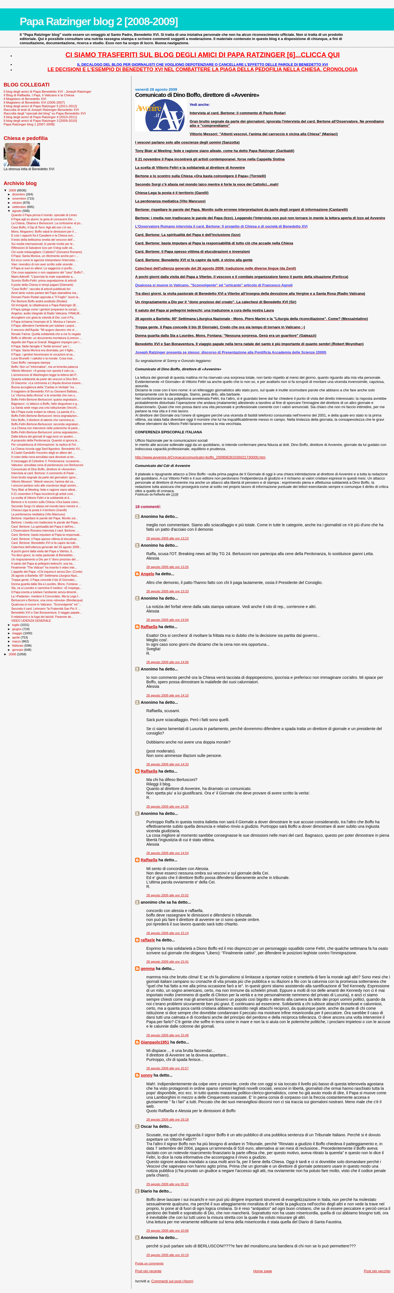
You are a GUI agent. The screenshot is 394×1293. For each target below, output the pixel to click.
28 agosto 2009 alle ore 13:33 (167, 591)
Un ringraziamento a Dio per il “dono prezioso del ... (45, 559)
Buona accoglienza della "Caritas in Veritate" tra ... (44, 387)
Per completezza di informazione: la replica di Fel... (44, 444)
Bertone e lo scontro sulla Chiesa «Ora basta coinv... (45, 502)
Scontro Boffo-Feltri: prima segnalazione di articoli (43, 280)
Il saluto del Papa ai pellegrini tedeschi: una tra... (43, 563)
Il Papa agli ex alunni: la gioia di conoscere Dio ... (43, 219)
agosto (17, 210)
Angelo (147, 574)
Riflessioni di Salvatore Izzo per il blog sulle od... (42, 247)
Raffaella (149, 627)
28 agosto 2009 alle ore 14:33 (167, 764)
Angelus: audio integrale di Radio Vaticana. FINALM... (46, 313)
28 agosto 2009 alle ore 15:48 (167, 1035)
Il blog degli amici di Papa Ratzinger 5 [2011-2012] (40, 106)
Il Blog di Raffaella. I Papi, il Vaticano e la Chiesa (39, 95)
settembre (19, 207)
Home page (262, 1271)
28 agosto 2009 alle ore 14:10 (167, 695)
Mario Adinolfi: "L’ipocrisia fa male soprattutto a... (43, 276)
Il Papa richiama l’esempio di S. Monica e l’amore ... (45, 321)
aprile (16, 637)
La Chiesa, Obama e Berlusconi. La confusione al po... (47, 223)
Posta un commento (149, 1263)
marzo (17, 641)
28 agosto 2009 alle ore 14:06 (167, 662)
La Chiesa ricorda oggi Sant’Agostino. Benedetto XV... (46, 448)
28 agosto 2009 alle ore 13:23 (167, 538)
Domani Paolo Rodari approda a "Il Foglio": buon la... (46, 297)
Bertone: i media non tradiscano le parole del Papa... (45, 522)
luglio (16, 624)
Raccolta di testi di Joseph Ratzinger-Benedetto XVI (41, 109)
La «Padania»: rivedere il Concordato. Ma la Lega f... (46, 596)
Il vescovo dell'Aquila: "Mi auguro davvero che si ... (44, 329)
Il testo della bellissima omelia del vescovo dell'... (43, 239)
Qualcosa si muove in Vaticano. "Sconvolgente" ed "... (46, 604)
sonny (146, 1075)
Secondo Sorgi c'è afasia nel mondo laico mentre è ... (46, 506)
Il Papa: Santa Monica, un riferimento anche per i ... (45, 256)
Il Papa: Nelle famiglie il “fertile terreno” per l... (41, 346)
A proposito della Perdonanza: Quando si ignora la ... (46, 440)
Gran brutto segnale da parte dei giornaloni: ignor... (44, 477)
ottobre (17, 202)
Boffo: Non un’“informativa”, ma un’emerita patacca (44, 366)
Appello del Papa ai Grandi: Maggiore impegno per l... (46, 342)
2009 (13, 190)
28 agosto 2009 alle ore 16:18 (167, 1119)
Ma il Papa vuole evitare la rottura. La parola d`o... (44, 411)
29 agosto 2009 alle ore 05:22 (167, 1184)
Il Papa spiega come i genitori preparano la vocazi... (45, 309)
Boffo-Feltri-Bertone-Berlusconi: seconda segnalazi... (45, 424)
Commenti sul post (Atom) (172, 1281)
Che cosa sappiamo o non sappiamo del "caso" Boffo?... (48, 272)
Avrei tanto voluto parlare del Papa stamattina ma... (44, 292)
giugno (17, 629)
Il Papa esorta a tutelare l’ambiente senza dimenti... (45, 592)
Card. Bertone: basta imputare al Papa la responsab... (46, 534)
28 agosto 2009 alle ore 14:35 (167, 806)
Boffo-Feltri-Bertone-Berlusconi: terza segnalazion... (45, 415)
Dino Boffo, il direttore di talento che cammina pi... (43, 420)
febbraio (18, 645)
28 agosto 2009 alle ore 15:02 (167, 895)
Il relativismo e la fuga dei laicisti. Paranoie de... (42, 616)
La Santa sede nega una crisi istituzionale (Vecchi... (45, 407)
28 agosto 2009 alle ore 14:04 (167, 619)
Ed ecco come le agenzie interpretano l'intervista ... (44, 260)
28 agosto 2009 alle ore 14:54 (167, 853)
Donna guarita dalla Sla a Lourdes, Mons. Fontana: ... (46, 584)
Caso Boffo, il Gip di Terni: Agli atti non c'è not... (42, 227)
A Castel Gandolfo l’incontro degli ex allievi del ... (43, 452)
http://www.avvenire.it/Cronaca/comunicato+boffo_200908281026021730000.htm (200, 457)
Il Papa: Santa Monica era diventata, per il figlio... (43, 350)
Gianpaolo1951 (155, 1042)
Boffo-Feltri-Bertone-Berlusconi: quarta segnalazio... (45, 399)
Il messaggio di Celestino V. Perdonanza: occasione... (46, 461)
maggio (17, 633)
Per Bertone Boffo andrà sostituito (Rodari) (39, 301)
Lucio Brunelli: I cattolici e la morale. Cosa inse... (43, 358)
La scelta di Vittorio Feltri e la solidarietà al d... (41, 497)
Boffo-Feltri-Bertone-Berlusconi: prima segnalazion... (45, 432)
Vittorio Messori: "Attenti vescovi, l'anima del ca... (43, 481)
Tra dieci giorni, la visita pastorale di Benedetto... (43, 555)
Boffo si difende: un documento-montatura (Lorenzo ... (46, 338)
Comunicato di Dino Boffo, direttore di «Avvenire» (43, 469)
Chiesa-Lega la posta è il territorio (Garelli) (39, 510)
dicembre (19, 194)
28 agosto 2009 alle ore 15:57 (167, 1068)
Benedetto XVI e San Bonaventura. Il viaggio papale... (46, 612)
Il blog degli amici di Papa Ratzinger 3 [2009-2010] (40, 120)
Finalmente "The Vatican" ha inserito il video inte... (44, 567)
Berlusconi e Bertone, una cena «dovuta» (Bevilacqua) (47, 600)
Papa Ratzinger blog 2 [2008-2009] (99, 21)
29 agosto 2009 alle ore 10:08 (167, 1230)
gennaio (18, 649)
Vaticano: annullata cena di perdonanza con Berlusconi (47, 465)
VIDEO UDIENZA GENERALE (31, 620)
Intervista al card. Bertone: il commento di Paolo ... (44, 473)
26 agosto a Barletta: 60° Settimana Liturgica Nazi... (45, 575)
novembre (19, 198)
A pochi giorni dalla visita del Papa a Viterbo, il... (42, 551)
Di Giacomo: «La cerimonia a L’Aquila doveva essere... (47, 383)
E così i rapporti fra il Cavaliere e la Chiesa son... (43, 235)
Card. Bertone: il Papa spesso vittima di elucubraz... (45, 539)
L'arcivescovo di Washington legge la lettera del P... (44, 375)
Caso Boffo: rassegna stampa (30, 362)
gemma (148, 968)
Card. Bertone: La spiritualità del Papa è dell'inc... (43, 526)
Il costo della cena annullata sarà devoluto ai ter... (43, 457)
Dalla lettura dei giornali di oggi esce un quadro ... (43, 436)
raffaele (148, 940)
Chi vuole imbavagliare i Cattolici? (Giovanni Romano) (46, 252)
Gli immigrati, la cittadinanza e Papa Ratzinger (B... (44, 305)
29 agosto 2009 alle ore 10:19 (167, 1255)
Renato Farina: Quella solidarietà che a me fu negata (46, 334)
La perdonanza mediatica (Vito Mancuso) (38, 514)
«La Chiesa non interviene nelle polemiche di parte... (45, 428)
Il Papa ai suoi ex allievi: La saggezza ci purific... (42, 268)
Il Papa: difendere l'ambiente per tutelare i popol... (43, 325)
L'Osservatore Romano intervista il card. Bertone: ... (45, 530)
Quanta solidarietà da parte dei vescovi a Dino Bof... (45, 379)
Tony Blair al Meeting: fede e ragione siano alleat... (44, 489)
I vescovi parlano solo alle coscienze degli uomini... (44, 485)
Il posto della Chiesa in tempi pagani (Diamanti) (42, 284)
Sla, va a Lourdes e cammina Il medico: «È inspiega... (46, 588)
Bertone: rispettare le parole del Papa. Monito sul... (44, 518)
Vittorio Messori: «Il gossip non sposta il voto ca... (43, 370)
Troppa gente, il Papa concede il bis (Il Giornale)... (44, 579)
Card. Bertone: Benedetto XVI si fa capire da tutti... (44, 542)
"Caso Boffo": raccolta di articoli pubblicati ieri (40, 289)
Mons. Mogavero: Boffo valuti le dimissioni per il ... (44, 231)
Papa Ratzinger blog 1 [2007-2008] (29, 124)
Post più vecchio (377, 1271)
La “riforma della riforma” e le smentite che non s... (44, 395)
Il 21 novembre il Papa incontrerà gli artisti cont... (43, 493)
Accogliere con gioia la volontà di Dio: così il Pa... (43, 317)
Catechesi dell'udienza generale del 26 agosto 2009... (46, 547)
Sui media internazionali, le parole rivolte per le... (43, 243)
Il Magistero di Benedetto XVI (25, 98)
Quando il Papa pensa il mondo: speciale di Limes (44, 215)
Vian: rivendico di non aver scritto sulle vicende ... (43, 264)
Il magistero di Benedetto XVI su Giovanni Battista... (45, 391)
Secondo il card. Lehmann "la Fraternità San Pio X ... (46, 608)
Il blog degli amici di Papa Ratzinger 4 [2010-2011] (40, 117)
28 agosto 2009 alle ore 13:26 (167, 567)
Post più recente (148, 1271)
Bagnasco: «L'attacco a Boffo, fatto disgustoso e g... (45, 403)
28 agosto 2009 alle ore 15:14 (167, 933)
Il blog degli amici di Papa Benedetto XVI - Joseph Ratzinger (47, 91)
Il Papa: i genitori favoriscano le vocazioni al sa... (43, 354)
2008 (13, 654)
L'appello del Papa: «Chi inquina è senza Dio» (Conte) (46, 571)
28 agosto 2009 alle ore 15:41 (167, 961)
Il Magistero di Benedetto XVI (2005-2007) (34, 102)
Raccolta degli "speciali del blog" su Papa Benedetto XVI (45, 113)
